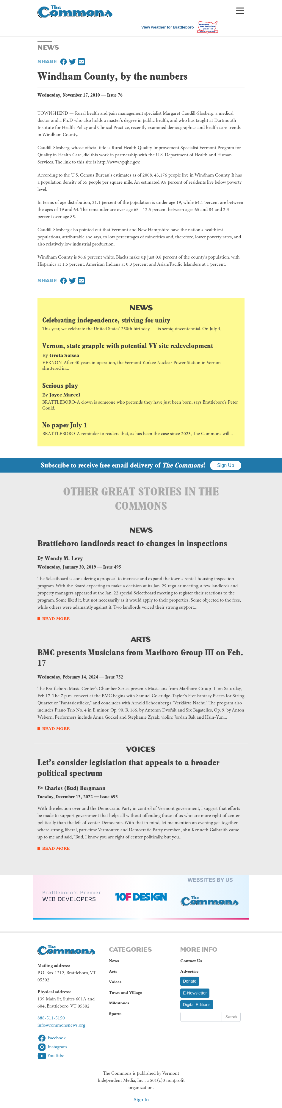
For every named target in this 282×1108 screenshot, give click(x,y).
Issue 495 (112, 567)
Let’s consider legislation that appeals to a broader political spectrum (128, 767)
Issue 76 (115, 95)
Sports (115, 1013)
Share (47, 61)
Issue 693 (109, 796)
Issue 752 (114, 677)
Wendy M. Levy (64, 558)
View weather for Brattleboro (167, 27)
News (141, 307)
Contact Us (191, 961)
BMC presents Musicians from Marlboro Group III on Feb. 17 (140, 657)
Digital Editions (197, 1004)
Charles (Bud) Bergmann (75, 787)
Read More (56, 618)
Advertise (189, 971)
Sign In (141, 1099)
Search (231, 1016)
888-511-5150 (51, 1018)
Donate (189, 981)
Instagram (52, 1047)
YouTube (50, 1056)
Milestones (119, 1003)
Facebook (51, 1038)
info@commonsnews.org (61, 1025)
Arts (141, 638)
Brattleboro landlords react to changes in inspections (132, 543)
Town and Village (125, 992)
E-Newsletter (195, 993)
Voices (141, 748)
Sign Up (225, 465)
